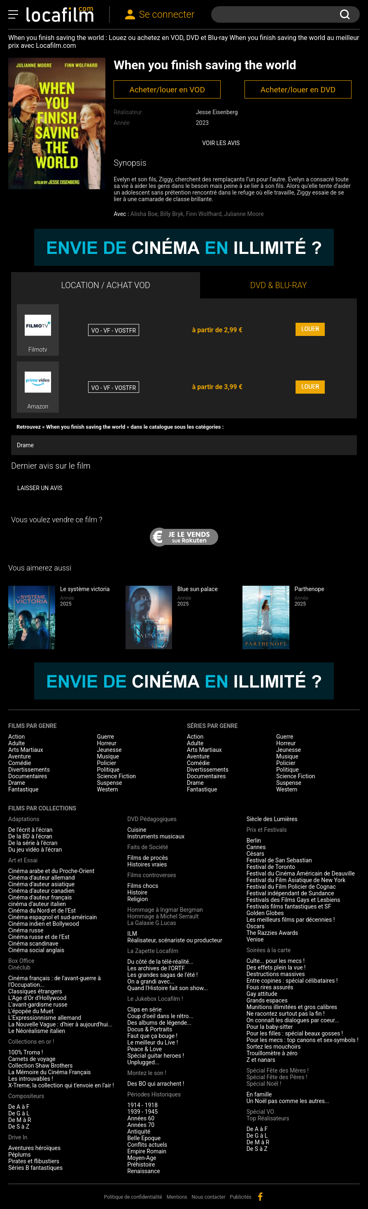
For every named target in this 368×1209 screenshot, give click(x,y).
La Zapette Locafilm (152, 951)
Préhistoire (141, 1164)
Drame (25, 445)
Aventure (19, 756)
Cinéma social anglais (36, 950)
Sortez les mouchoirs (274, 1046)
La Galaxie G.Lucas (151, 923)
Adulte (16, 743)
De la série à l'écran (32, 843)
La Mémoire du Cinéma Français (49, 1072)
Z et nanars (261, 1059)
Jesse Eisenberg (217, 112)
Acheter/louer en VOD (167, 89)
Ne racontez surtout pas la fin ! (286, 1013)
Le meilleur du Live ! (152, 1042)
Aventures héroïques (34, 1148)
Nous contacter (209, 1197)
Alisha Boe (144, 214)
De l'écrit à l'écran (30, 829)
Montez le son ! (146, 1073)
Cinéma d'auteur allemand (41, 877)
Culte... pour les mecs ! (276, 961)
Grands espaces (267, 1000)
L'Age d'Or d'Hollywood (37, 998)
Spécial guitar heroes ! (155, 1055)
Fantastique (23, 789)
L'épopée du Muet (31, 1011)
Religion (137, 899)
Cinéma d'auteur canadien (41, 890)
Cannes (256, 847)
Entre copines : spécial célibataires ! (292, 980)
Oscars (256, 926)
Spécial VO (260, 1111)
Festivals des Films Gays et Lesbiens (293, 900)
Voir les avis (221, 143)
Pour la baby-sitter (270, 1027)
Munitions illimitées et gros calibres (292, 1007)
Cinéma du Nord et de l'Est (42, 910)
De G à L (19, 1113)
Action (16, 736)
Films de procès (147, 858)
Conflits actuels (147, 1144)
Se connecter (167, 14)
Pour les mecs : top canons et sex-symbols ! (303, 1040)
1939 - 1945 (142, 1111)
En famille (259, 1094)
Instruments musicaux (155, 836)
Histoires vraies (147, 864)
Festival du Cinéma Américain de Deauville (301, 873)
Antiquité (138, 1131)
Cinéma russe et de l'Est (39, 937)
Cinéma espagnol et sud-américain (52, 917)
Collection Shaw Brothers (40, 1065)
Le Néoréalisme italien (36, 1031)
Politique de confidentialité (133, 1197)
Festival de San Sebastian (279, 860)
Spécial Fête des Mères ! (278, 1070)
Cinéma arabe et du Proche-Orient (51, 871)
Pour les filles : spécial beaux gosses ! (295, 1033)
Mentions (177, 1197)
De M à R (19, 1120)
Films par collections (42, 808)
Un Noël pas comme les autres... (288, 1101)
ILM (132, 933)
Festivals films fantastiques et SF (289, 906)
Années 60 (140, 1118)
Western (107, 789)
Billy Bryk (171, 214)
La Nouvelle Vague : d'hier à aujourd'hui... (60, 1024)
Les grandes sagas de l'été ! (162, 975)
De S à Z (18, 1126)
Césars (255, 853)
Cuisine (136, 829)
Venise (255, 939)
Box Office (21, 961)
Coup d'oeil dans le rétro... (160, 1016)
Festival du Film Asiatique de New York (296, 880)
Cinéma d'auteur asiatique (41, 884)
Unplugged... (143, 1062)
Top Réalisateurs (268, 1118)
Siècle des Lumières (272, 819)
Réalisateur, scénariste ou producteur (174, 940)
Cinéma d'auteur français (40, 897)
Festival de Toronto (271, 867)
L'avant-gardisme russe (38, 1004)
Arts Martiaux (25, 750)
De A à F (19, 1106)
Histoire (137, 892)
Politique (108, 769)
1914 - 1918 (142, 1105)
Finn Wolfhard (203, 214)
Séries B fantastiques (35, 1167)
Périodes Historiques (154, 1094)
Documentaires (27, 776)
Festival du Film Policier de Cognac (291, 886)
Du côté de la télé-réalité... (160, 961)
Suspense (109, 782)
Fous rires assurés (270, 987)
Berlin (254, 840)
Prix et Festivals (267, 829)
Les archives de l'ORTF (156, 968)
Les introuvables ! (30, 1078)
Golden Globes (265, 913)
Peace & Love (144, 1049)
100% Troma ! (25, 1052)
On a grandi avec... (150, 981)
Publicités (240, 1197)
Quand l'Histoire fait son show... (167, 988)
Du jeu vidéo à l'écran (35, 849)
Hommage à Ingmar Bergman (165, 909)
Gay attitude (262, 994)
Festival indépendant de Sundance (290, 893)
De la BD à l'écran (30, 836)
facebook (260, 1197)
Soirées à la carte (269, 950)
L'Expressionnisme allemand (44, 1017)
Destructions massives (276, 974)
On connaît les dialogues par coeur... (293, 1020)
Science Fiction (116, 776)
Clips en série (144, 1009)
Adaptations (24, 819)
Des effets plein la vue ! (276, 967)
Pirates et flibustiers (33, 1161)
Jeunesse (109, 750)
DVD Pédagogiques (152, 819)
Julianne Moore (243, 214)
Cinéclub (19, 967)
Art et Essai (22, 860)
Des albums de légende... (159, 1022)
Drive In (17, 1137)
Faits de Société (147, 847)
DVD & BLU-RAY (278, 285)
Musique (108, 756)
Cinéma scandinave (33, 943)
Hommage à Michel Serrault (162, 916)
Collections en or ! (31, 1041)
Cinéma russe (25, 930)
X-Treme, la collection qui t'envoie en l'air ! (61, 1085)
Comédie (19, 763)
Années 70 (140, 1125)
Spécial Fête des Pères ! (277, 1077)
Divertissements (29, 769)
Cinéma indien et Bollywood (43, 923)
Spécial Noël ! (264, 1083)
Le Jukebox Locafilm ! (155, 998)
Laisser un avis (39, 488)
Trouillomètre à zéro (272, 1053)
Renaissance (143, 1171)
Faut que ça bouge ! (152, 1036)
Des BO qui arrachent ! (155, 1083)
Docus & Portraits (149, 1029)
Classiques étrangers (35, 991)
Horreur (106, 743)
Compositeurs (26, 1096)
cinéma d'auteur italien (37, 904)
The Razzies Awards (272, 933)
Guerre (105, 736)
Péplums (19, 1154)
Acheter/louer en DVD (298, 89)
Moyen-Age (141, 1158)
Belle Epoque (144, 1138)
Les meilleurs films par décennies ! (291, 919)
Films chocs (142, 886)
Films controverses (151, 875)
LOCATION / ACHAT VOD (105, 285)
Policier (106, 763)
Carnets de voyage (32, 1059)
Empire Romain (146, 1151)
